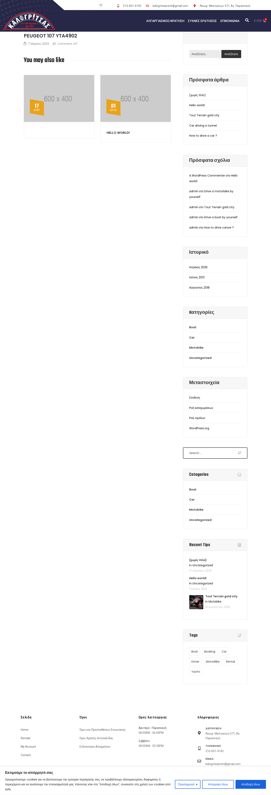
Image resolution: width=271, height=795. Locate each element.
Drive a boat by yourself (221, 217)
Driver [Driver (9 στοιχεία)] (195, 662)
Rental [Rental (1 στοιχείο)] (230, 662)
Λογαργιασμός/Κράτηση (165, 21)
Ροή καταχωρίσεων (201, 408)
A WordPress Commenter (207, 176)
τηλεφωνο (213, 745)
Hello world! (118, 132)
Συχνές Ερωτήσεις (202, 21)
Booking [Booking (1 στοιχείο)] (209, 652)
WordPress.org (199, 428)
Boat (192, 327)
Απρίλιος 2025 (198, 267)
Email (210, 758)
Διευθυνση (213, 728)
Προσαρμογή (186, 784)
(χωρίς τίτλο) (197, 95)
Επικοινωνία (229, 21)
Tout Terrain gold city (204, 115)
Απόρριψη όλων (218, 784)
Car (192, 338)
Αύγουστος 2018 (199, 288)
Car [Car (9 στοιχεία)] (224, 652)
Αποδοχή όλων (250, 784)
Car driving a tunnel (203, 126)
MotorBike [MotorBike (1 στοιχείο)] (213, 662)
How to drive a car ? (203, 136)
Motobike (196, 348)
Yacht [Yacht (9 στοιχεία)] (195, 672)
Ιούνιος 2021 (197, 277)
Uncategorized (200, 358)
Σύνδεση (194, 398)
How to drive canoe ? (219, 228)
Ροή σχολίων (197, 418)
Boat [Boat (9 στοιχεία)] (194, 652)
